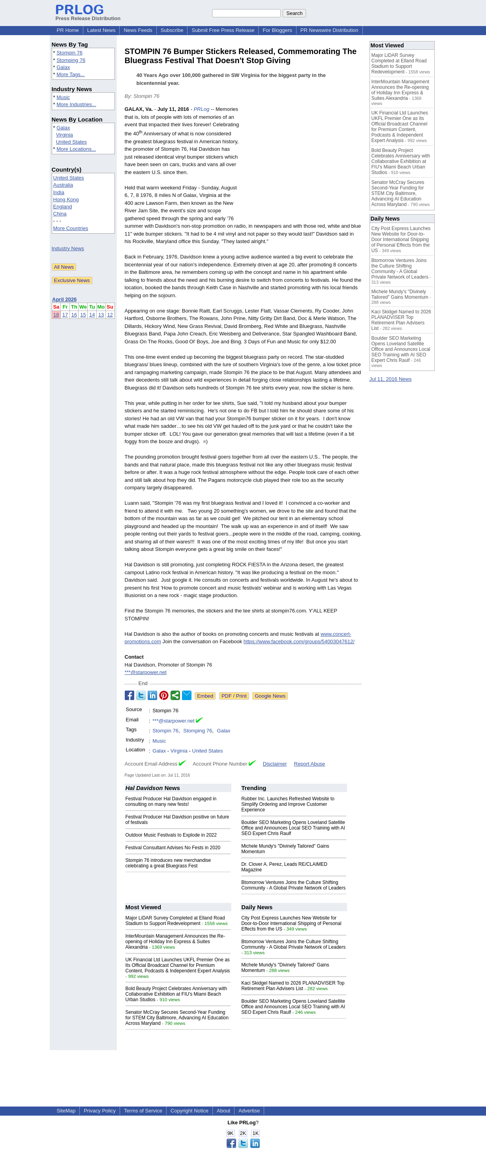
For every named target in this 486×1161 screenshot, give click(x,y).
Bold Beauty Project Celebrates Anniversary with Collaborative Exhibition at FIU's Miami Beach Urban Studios (176, 994)
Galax (63, 67)
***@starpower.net (146, 672)
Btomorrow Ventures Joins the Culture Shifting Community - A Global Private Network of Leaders (293, 885)
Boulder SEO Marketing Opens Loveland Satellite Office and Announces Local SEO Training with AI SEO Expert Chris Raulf (293, 828)
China (60, 214)
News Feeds (138, 30)
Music (63, 97)
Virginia (64, 135)
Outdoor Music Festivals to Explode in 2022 (171, 835)
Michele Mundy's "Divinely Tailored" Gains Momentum (400, 294)
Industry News (68, 248)
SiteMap (66, 1111)
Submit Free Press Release (222, 30)
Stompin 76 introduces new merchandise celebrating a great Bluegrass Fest (168, 863)
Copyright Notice (189, 1111)
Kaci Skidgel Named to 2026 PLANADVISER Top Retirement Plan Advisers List (292, 985)
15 (83, 315)
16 (74, 315)
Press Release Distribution (88, 15)
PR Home (68, 30)
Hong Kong (66, 199)
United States (71, 142)
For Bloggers (277, 30)
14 (92, 315)
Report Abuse (309, 764)
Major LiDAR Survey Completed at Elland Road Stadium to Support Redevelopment (175, 920)
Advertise (249, 1111)
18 (56, 315)
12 (110, 315)
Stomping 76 (70, 60)
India (58, 192)
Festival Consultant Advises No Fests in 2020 (173, 847)
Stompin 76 (69, 53)
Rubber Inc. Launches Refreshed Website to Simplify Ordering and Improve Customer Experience (287, 804)
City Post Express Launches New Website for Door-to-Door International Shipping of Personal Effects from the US (291, 923)
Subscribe (172, 30)
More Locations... (76, 149)
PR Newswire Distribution (329, 30)
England (62, 207)
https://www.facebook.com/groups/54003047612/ (299, 641)
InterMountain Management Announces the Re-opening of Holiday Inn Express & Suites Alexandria (175, 941)
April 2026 (64, 299)
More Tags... (70, 74)
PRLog (201, 109)
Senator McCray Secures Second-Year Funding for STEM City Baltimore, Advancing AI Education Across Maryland (177, 1017)
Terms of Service (143, 1111)
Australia (63, 185)
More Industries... (76, 104)
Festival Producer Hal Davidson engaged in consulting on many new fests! (171, 801)
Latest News (101, 30)
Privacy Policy (100, 1111)
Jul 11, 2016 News (391, 379)
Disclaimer (275, 764)
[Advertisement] (302, 163)
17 (65, 315)
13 (101, 315)
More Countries (70, 228)
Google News (270, 696)
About (223, 1111)
